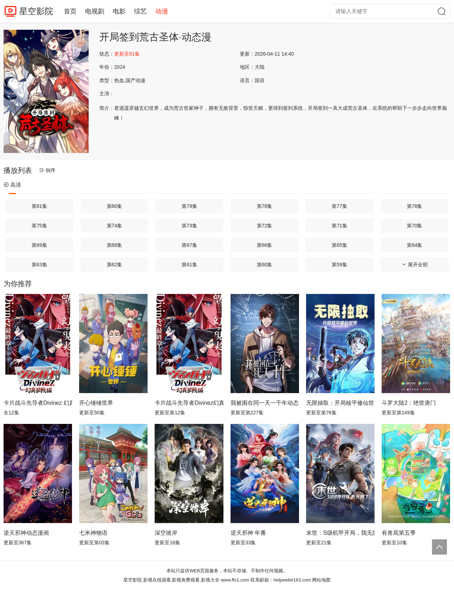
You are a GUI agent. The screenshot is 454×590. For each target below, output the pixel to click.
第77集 (339, 206)
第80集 (114, 206)
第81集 (39, 206)
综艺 (140, 11)
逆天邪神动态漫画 (26, 533)
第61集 (189, 264)
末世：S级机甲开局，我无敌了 (340, 533)
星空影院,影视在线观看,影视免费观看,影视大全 (171, 580)
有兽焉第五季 (399, 533)
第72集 (264, 225)
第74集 (114, 225)
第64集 (414, 245)
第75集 (39, 225)
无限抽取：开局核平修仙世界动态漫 (340, 403)
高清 (12, 185)
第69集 (39, 245)
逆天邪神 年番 (248, 533)
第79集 (189, 206)
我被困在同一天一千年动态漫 (265, 403)
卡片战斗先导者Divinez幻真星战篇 (189, 403)
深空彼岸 (166, 533)
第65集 (339, 245)
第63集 (39, 264)
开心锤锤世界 (96, 403)
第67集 (189, 245)
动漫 (161, 11)
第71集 (339, 225)
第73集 (189, 225)
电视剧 (94, 11)
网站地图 (321, 580)
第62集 (114, 264)
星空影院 (36, 11)
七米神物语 (93, 533)
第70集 (414, 225)
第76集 (414, 206)
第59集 (339, 264)
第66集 (264, 245)
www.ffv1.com (235, 580)
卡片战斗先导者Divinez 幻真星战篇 (38, 403)
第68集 (114, 245)
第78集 (264, 206)
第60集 (264, 264)
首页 (70, 11)
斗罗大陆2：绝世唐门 (409, 403)
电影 (119, 11)
